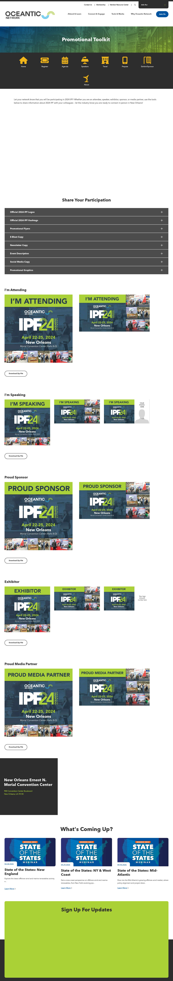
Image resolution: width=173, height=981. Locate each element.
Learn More (10, 889)
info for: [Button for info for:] (153, 5)
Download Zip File (16, 374)
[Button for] (135, 4)
